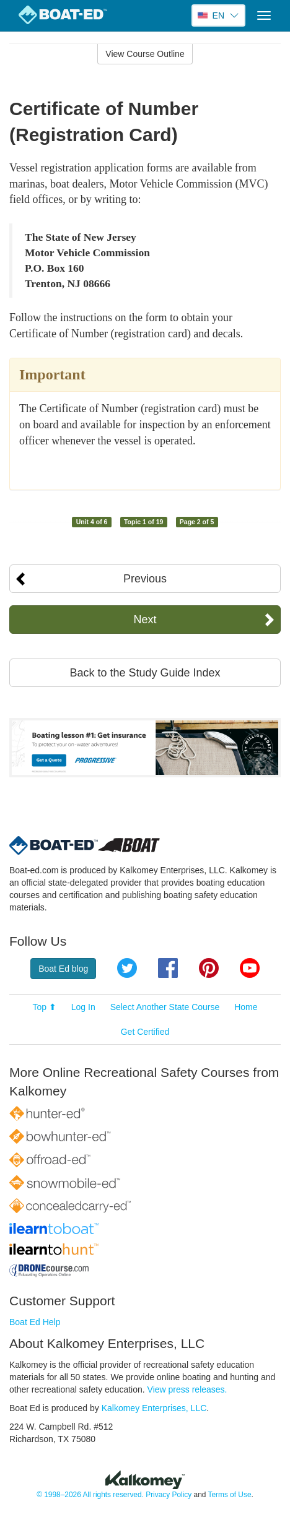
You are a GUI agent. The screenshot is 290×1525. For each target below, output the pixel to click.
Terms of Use (229, 1494)
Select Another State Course (165, 1007)
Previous (145, 578)
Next (144, 619)
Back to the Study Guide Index (144, 673)
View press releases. (187, 1389)
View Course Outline (144, 54)
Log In (83, 1007)
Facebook (168, 968)
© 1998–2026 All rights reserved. (90, 1494)
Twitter (127, 968)
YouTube (250, 968)
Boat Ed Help (35, 1322)
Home (245, 1007)
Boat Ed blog (63, 969)
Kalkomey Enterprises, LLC (154, 1408)
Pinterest (209, 968)
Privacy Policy (168, 1494)
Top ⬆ (44, 1007)
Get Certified (145, 1032)
